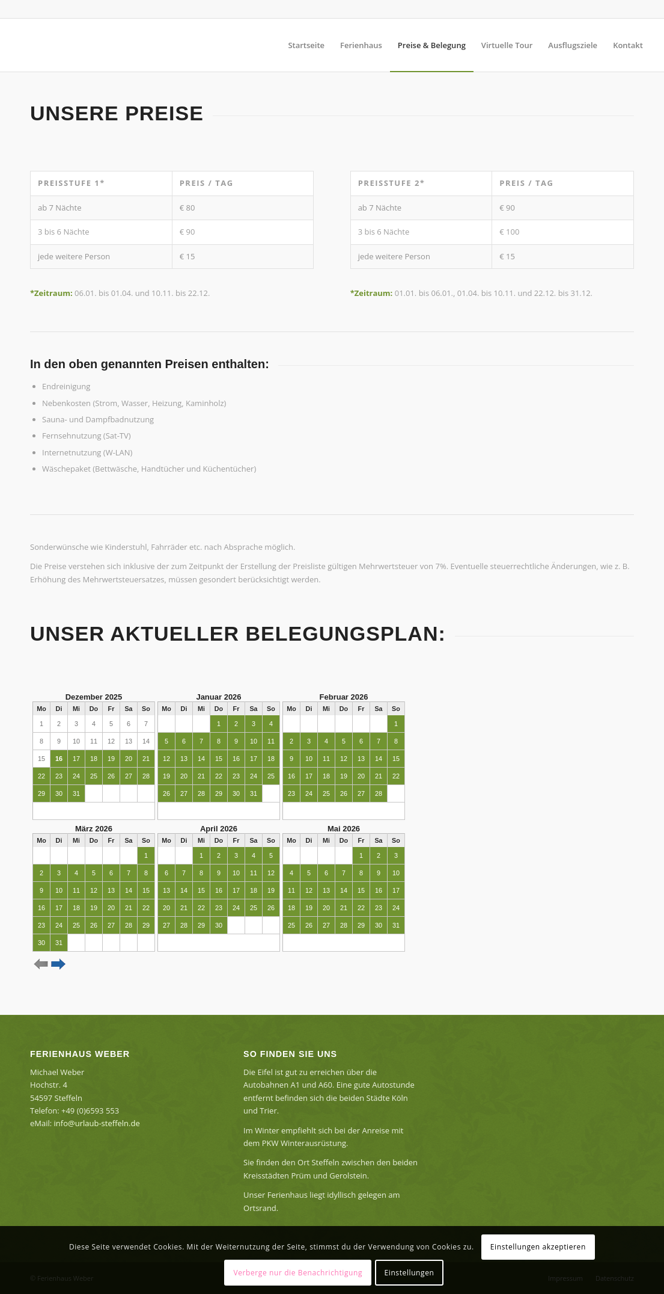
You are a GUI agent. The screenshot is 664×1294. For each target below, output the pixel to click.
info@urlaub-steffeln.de (97, 1123)
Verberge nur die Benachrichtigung (297, 1273)
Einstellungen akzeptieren (538, 1247)
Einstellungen (409, 1273)
